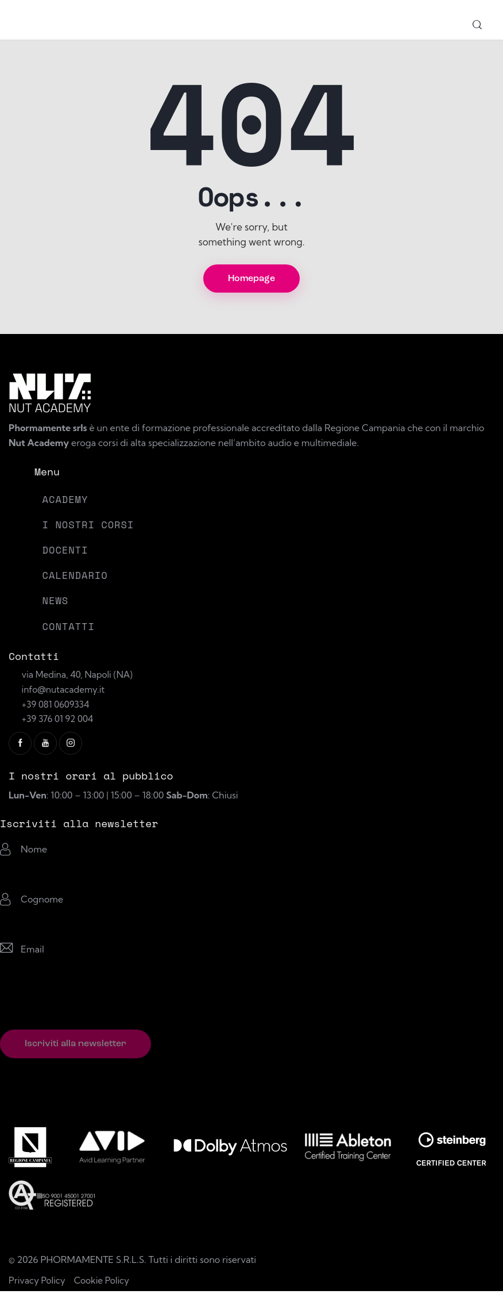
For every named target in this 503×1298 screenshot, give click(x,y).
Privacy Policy (38, 1286)
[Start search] (477, 26)
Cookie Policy (105, 1286)
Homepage (251, 280)
